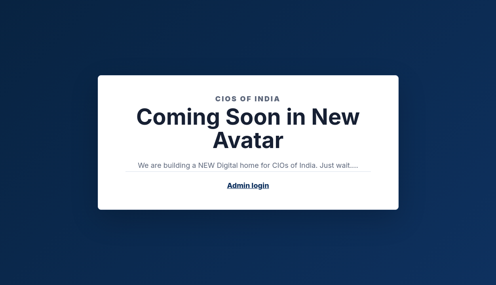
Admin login (248, 185)
